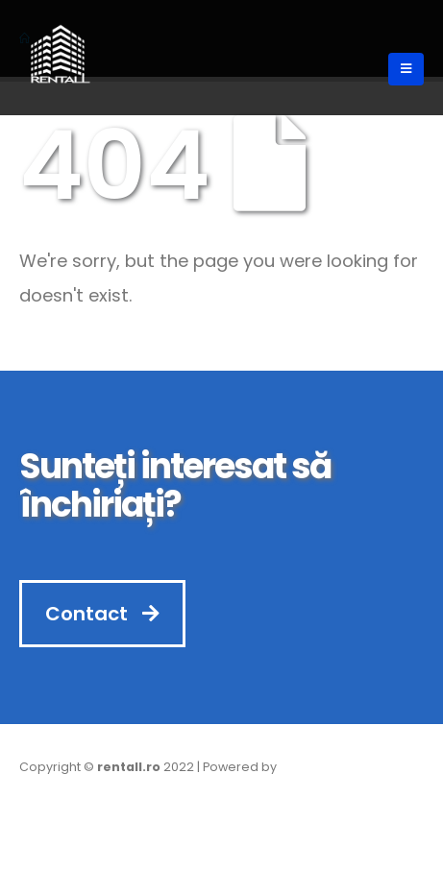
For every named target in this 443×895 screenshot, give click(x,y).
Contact (102, 613)
